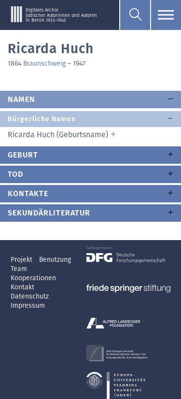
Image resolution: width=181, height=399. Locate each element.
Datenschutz (30, 296)
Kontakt (22, 287)
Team (19, 269)
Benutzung (55, 260)
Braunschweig (44, 63)
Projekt (22, 260)
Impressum (28, 305)
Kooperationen (33, 278)
